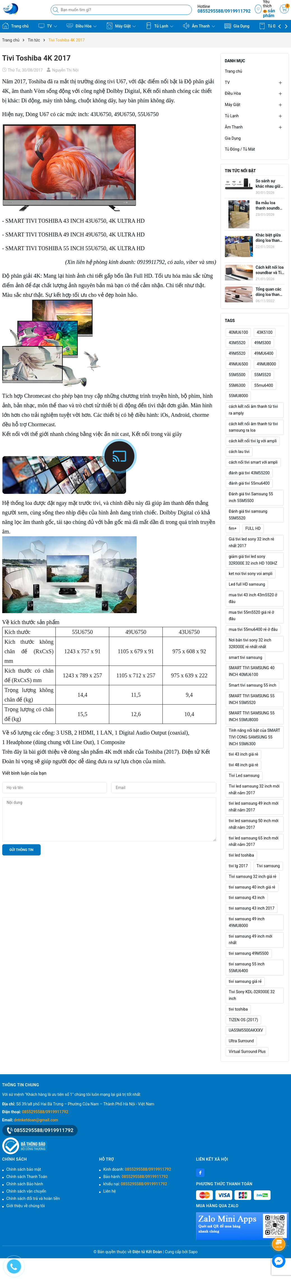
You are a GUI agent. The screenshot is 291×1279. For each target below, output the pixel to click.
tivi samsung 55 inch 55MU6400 (247, 967)
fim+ (233, 528)
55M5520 (262, 374)
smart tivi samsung (245, 657)
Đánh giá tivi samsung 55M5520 (248, 514)
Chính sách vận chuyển (26, 1191)
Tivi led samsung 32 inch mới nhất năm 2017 (254, 789)
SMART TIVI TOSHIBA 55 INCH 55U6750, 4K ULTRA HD (75, 248)
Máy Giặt (121, 25)
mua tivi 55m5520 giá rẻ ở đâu (251, 615)
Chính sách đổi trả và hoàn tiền (33, 1198)
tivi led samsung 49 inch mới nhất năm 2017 (254, 806)
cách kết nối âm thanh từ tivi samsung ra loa (253, 427)
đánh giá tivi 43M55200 (249, 473)
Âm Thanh (199, 25)
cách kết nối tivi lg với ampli (253, 441)
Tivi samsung (268, 866)
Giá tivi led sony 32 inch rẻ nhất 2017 (251, 542)
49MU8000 (266, 364)
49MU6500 (238, 364)
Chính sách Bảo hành (24, 1184)
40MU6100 (238, 332)
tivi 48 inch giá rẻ (243, 765)
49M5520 (237, 353)
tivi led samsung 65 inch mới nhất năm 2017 (254, 841)
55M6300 (237, 385)
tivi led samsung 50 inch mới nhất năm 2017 (254, 824)
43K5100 (265, 332)
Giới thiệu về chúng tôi (25, 1206)
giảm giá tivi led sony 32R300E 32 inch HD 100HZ (253, 559)
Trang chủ (15, 25)
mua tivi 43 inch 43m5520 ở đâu (253, 598)
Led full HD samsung (247, 584)
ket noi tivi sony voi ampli (251, 573)
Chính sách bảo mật (23, 1169)
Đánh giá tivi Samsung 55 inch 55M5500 (251, 497)
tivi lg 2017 (238, 866)
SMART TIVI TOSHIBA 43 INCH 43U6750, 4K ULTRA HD (75, 221)
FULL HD (253, 528)
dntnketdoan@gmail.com (36, 1120)
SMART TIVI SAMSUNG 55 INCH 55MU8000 (251, 716)
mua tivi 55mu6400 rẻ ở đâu (253, 629)
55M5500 (237, 374)
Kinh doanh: (137, 1169)
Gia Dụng (236, 25)
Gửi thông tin (22, 850)
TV (47, 25)
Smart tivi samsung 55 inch (252, 685)
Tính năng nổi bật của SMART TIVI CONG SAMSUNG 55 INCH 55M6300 (254, 737)
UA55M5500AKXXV (246, 1030)
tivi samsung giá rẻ (245, 981)
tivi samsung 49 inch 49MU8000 (247, 922)
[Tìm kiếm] (56, 10)
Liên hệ (109, 1191)
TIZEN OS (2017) (243, 1020)
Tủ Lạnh (159, 25)
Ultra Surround (241, 1041)
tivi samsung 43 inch (247, 897)
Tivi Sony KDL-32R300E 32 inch (252, 995)
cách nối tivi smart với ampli (253, 462)
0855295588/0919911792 (224, 11)
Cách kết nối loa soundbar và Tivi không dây (270, 272)
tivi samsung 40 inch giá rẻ (252, 887)
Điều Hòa (81, 25)
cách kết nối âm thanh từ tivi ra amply (253, 409)
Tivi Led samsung (244, 775)
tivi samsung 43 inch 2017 (251, 908)
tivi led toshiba (241, 855)
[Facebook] (200, 1172)
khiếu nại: (135, 1184)
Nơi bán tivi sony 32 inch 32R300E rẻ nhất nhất (250, 643)
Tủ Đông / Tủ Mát (240, 149)
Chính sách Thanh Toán (26, 1176)
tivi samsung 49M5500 (249, 953)
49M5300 (262, 343)
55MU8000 (238, 396)
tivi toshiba (238, 1009)
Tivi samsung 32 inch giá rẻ (252, 876)
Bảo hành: (135, 1176)
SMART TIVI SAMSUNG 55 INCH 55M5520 (251, 699)
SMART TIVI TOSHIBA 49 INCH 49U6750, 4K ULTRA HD (75, 234)
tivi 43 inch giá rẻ (243, 754)
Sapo (193, 1252)
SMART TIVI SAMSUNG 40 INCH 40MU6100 (251, 671)
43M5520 (237, 343)
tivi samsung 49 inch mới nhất (250, 939)
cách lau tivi (239, 451)
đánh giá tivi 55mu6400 (249, 483)
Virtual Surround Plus (247, 1051)
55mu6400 (263, 385)
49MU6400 (264, 353)
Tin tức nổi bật (240, 171)
